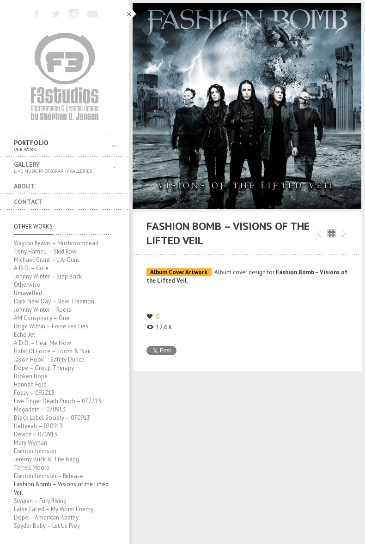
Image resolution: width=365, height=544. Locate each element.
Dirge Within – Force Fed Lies (51, 326)
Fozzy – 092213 (34, 393)
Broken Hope (31, 376)
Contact (28, 202)
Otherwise (27, 285)
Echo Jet (24, 334)
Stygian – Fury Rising (40, 501)
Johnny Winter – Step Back (48, 276)
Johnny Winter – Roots (42, 310)
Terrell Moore (31, 467)
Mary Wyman (30, 443)
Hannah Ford (30, 384)
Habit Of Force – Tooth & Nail (52, 351)
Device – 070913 (35, 434)
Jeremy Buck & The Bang (46, 459)
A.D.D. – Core (31, 268)
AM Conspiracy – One (41, 318)
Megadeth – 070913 (40, 409)
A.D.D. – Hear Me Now (42, 343)
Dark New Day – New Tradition (54, 301)
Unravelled (28, 293)
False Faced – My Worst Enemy (53, 509)
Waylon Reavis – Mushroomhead (56, 243)
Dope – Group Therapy (44, 368)
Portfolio (58, 146)
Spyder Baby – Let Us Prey (47, 526)
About (24, 186)
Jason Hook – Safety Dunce (49, 359)
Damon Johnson (35, 451)
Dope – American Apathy (46, 517)
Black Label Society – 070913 (52, 418)
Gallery (58, 167)
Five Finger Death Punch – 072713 (57, 401)
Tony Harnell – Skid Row (45, 251)
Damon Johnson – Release (48, 476)
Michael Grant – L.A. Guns (47, 260)
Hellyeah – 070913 (38, 426)
